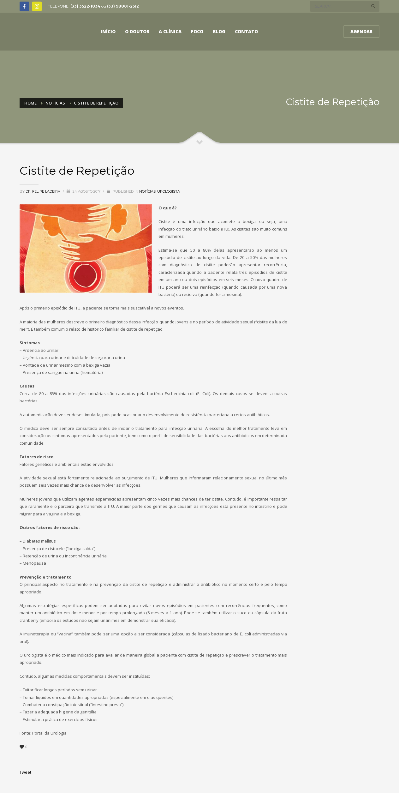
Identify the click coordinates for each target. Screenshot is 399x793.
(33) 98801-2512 (123, 6)
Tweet (25, 772)
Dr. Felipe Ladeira (43, 191)
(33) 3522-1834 (85, 6)
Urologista (168, 191)
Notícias (147, 191)
